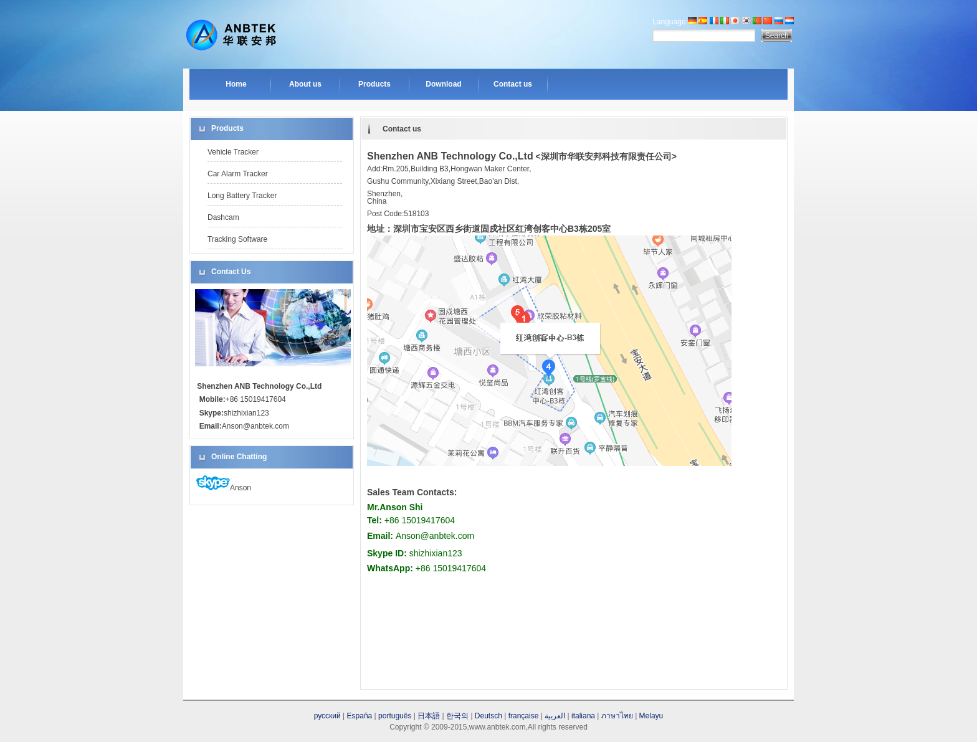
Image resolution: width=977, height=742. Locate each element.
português (394, 715)
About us (305, 84)
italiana (583, 715)
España (360, 715)
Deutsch (488, 715)
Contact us (512, 84)
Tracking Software (237, 239)
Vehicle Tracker (233, 152)
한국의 (457, 715)
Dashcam (223, 217)
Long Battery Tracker (242, 195)
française (523, 715)
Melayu (651, 715)
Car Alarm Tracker (237, 173)
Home (236, 84)
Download (443, 84)
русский (327, 715)
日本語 (428, 715)
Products (374, 84)
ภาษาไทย (617, 715)
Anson (223, 487)
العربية (555, 715)
